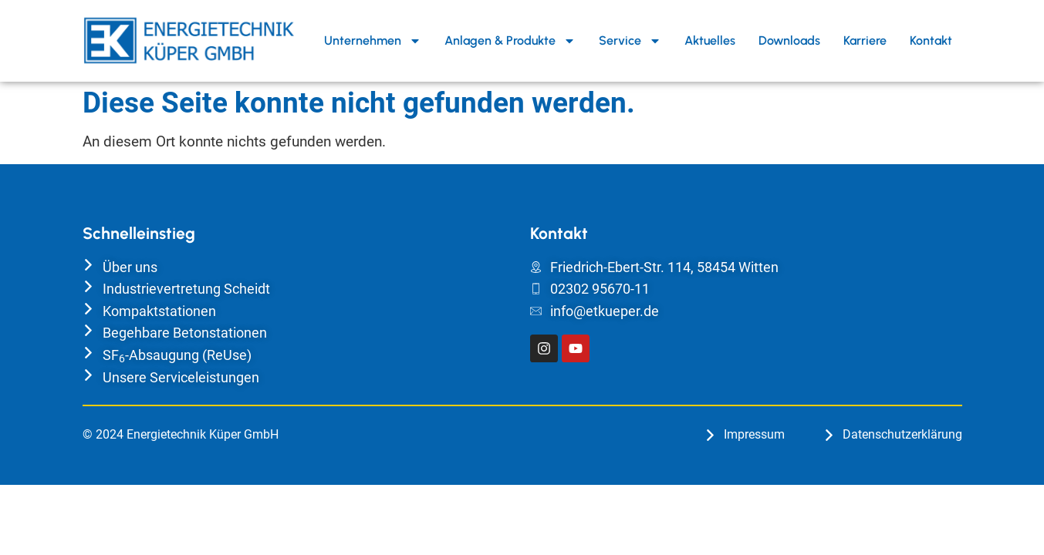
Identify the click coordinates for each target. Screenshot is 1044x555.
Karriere (865, 40)
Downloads (789, 40)
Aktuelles (709, 40)
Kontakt (931, 40)
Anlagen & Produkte (510, 41)
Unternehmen (372, 41)
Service (630, 41)
